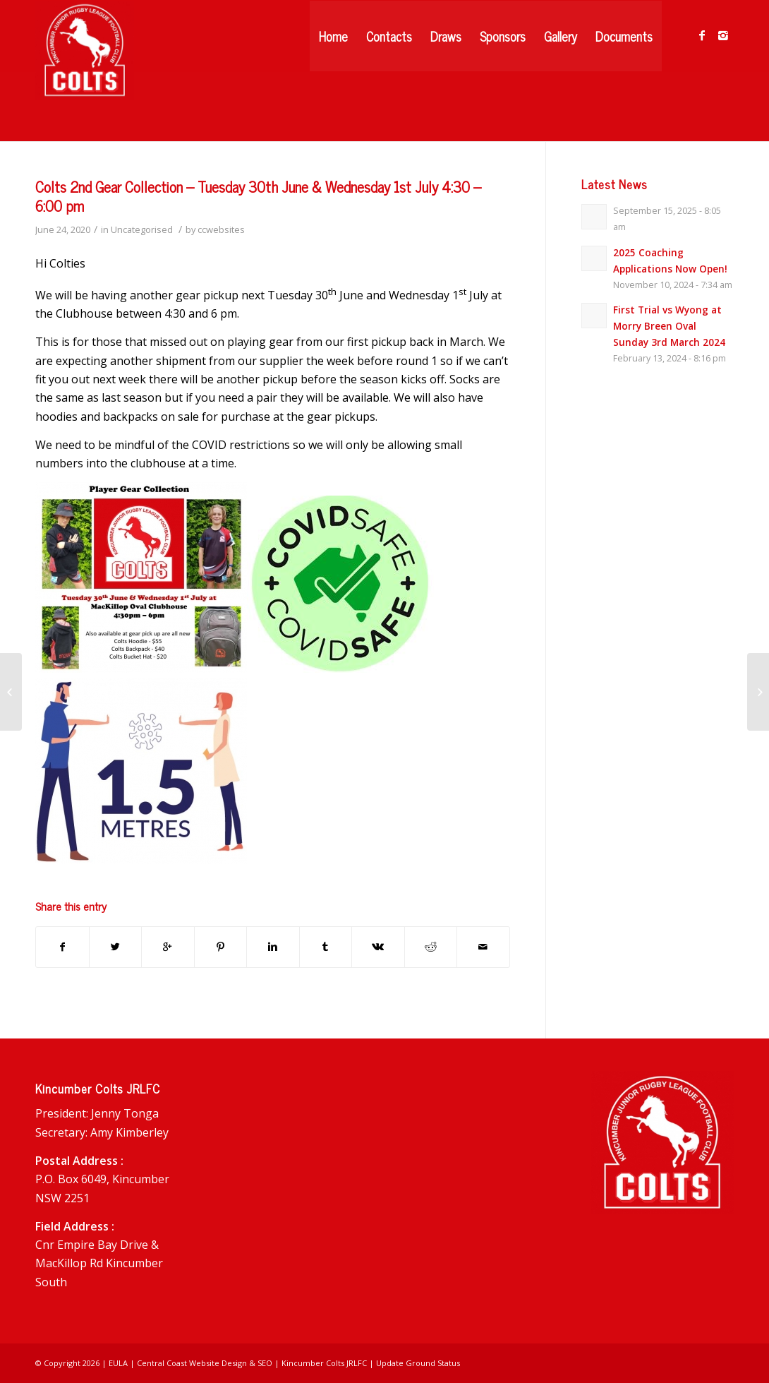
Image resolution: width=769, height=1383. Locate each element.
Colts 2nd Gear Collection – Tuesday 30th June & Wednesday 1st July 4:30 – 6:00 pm (258, 195)
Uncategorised (142, 229)
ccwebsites (221, 229)
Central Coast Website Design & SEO (204, 1363)
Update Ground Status (418, 1363)
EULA (118, 1363)
